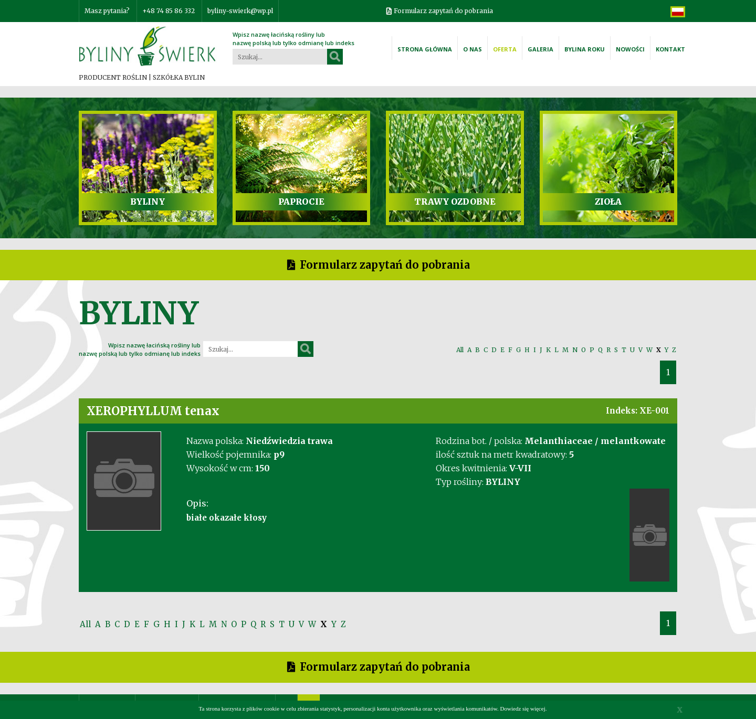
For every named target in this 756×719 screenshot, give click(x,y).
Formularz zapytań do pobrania (443, 11)
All (460, 350)
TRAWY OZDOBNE (455, 201)
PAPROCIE (301, 201)
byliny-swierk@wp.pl (240, 11)
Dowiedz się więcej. (523, 708)
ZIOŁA (608, 201)
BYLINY (147, 201)
